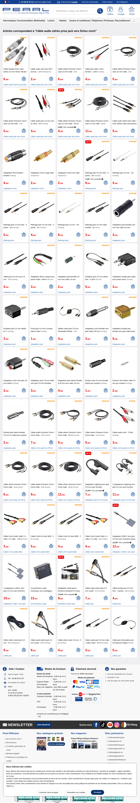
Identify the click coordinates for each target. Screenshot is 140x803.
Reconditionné (122, 20)
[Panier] (131, 11)
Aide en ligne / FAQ (15, 674)
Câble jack (89, 604)
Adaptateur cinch (10, 188)
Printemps (109, 20)
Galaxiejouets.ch (115, 741)
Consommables (25, 20)
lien (12, 776)
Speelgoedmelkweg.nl (117, 760)
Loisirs (51, 20)
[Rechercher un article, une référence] (78, 11)
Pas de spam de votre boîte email (120, 681)
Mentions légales (13, 753)
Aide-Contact (107, 2)
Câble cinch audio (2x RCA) (41, 448)
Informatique (9, 20)
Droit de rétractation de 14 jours (119, 674)
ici (12, 786)
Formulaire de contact (16, 682)
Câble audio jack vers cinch (41, 85)
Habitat (62, 20)
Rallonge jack (90, 188)
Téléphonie (97, 20)
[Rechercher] (100, 11)
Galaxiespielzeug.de (116, 737)
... (134, 20)
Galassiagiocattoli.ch (116, 749)
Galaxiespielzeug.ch (116, 745)
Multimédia (39, 20)
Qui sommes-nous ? (14, 739)
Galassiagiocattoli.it (116, 756)
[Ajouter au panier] (24, 79)
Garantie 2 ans (113, 677)
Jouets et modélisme (79, 20)
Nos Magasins (122, 2)
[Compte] (121, 11)
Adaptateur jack (119, 240)
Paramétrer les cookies (76, 792)
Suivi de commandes (90, 2)
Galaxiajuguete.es (115, 752)
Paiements (82, 674)
